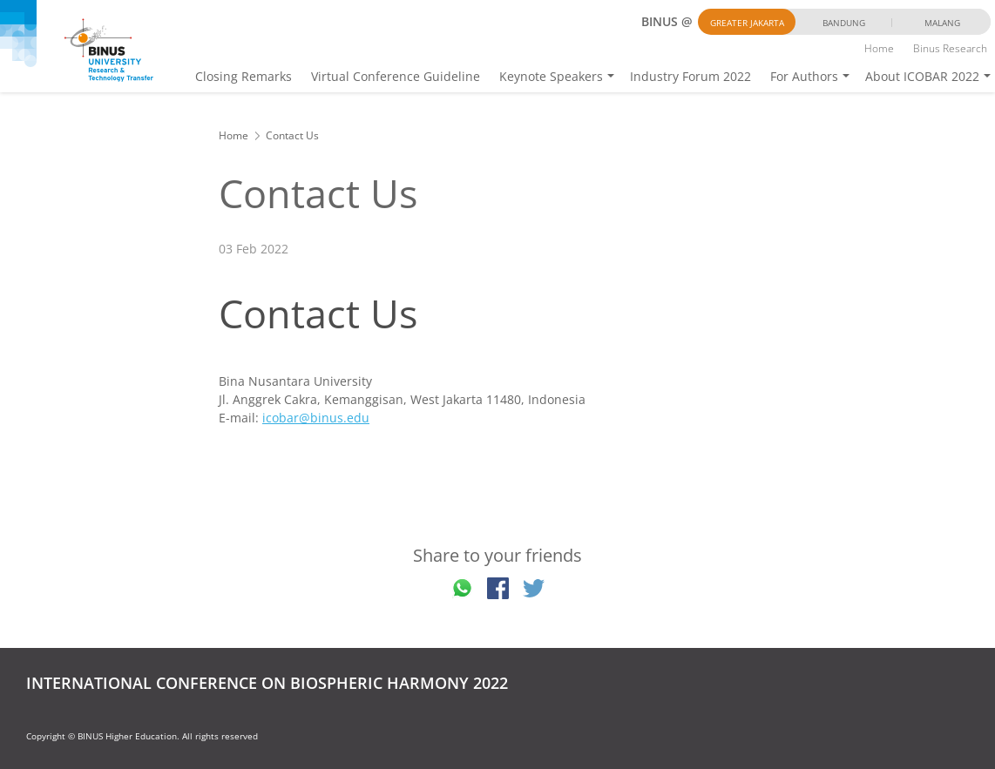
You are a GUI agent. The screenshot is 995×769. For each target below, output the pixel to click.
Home (879, 48)
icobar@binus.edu (315, 417)
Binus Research (950, 48)
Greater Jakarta (747, 22)
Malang (942, 22)
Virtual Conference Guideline (395, 76)
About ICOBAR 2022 (922, 76)
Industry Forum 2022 (690, 76)
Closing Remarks (243, 76)
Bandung (843, 22)
